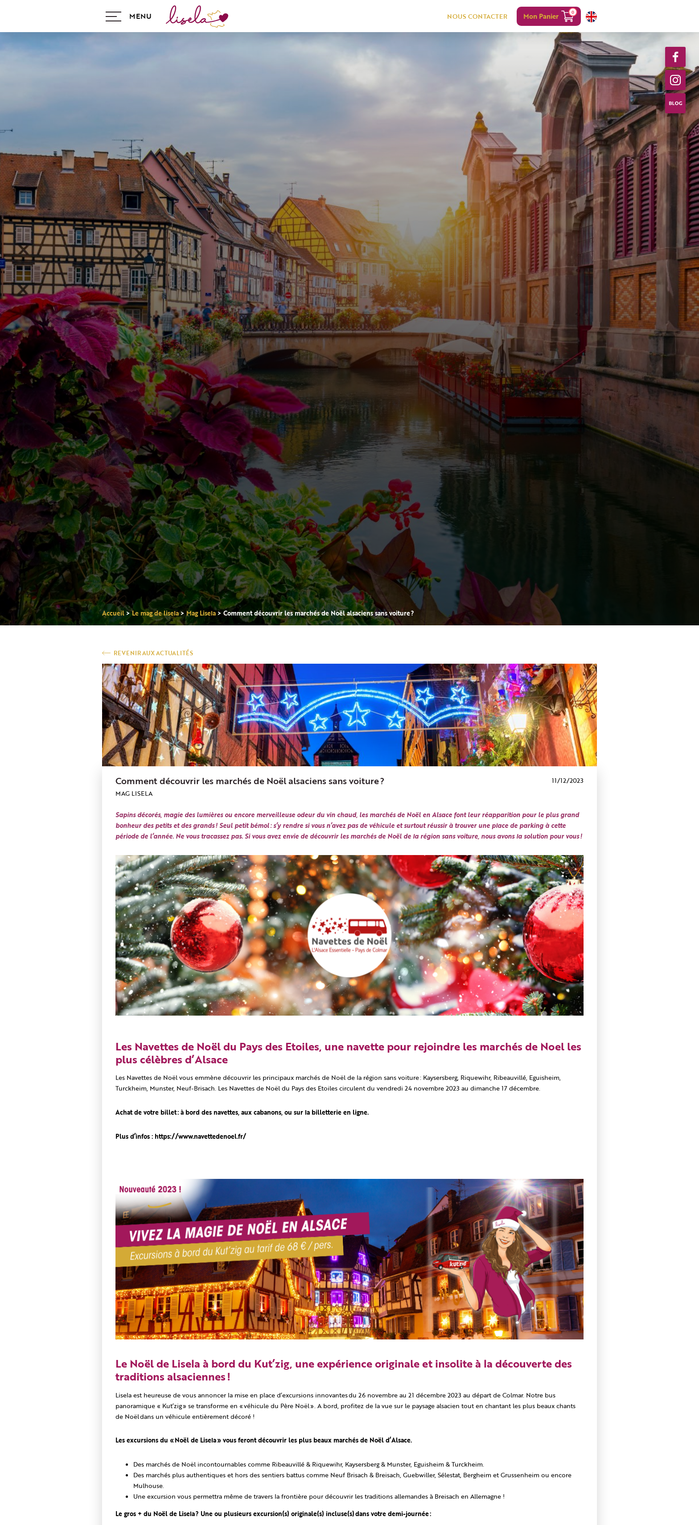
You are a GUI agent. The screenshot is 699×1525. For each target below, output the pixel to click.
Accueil (113, 613)
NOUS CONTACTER (477, 16)
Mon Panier (541, 16)
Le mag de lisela (155, 613)
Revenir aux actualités (153, 653)
